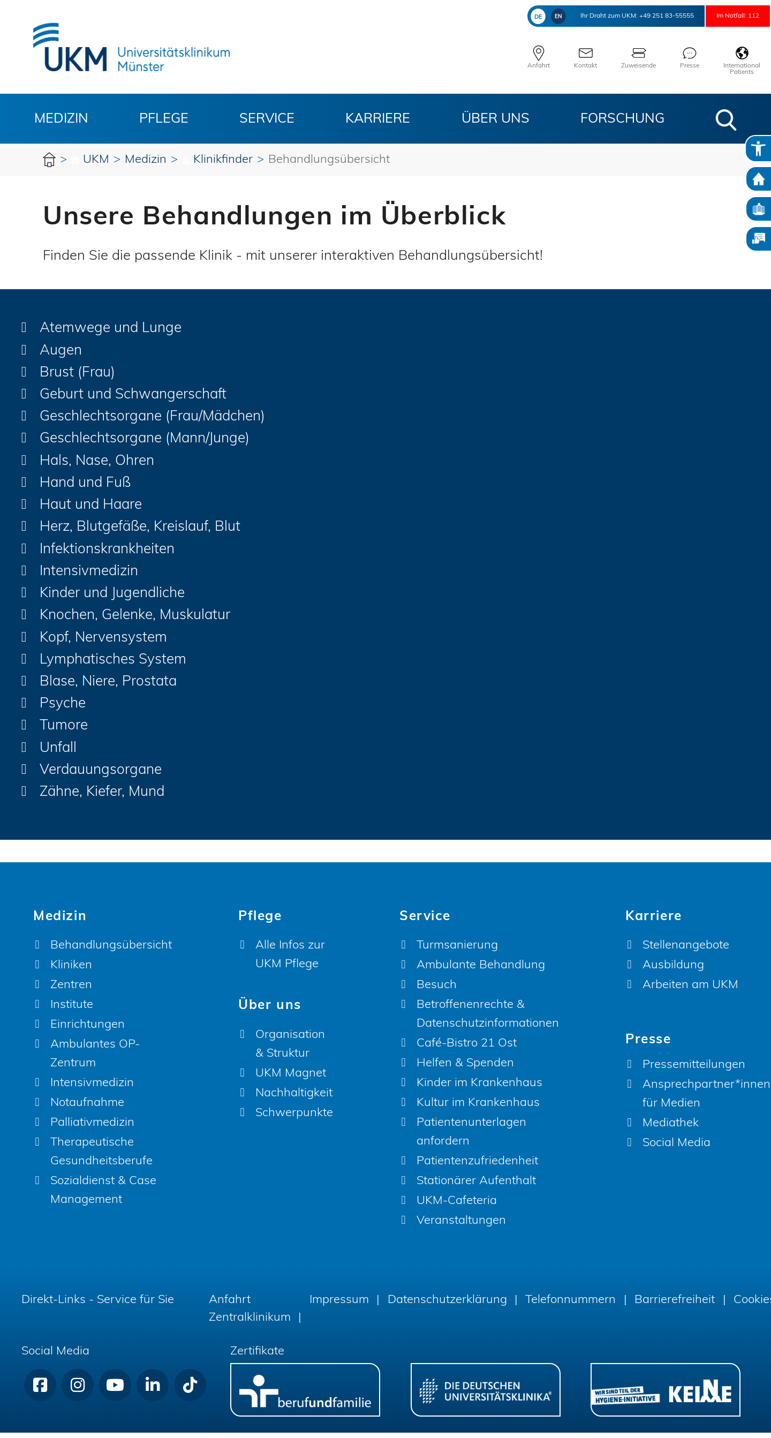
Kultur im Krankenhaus (478, 1108)
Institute (71, 1010)
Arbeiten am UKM (690, 990)
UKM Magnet (290, 1078)
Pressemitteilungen (693, 1070)
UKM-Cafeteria (457, 1206)
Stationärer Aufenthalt (476, 1186)
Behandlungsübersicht (111, 951)
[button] (726, 120)
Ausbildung (673, 971)
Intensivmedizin (92, 1088)
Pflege (163, 119)
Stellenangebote (685, 951)
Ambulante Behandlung (481, 971)
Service (266, 119)
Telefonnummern (570, 1305)
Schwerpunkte (294, 1118)
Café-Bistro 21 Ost (467, 1049)
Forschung (622, 119)
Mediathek (670, 1128)
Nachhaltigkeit (293, 1098)
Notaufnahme (87, 1108)
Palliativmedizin (92, 1128)
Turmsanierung (457, 951)
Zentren (71, 990)
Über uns (496, 119)
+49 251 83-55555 (627, 16)
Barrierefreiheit (674, 1305)
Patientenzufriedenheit (477, 1167)
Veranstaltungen (461, 1226)
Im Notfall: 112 (726, 16)
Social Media (676, 1148)
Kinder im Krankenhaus (479, 1088)
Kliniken (71, 971)
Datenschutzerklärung (447, 1305)
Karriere (377, 119)
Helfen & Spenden (465, 1069)
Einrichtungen (87, 1030)
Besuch (437, 990)
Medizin (61, 119)
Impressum (339, 1305)
